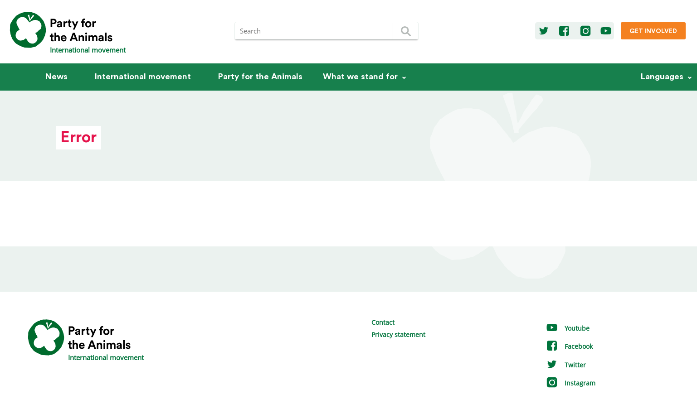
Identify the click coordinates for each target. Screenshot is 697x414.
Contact (383, 322)
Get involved (653, 31)
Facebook (569, 346)
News (56, 76)
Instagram (570, 383)
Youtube (568, 328)
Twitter (566, 365)
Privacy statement (398, 334)
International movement (143, 76)
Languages (662, 76)
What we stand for (360, 76)
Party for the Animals (260, 76)
